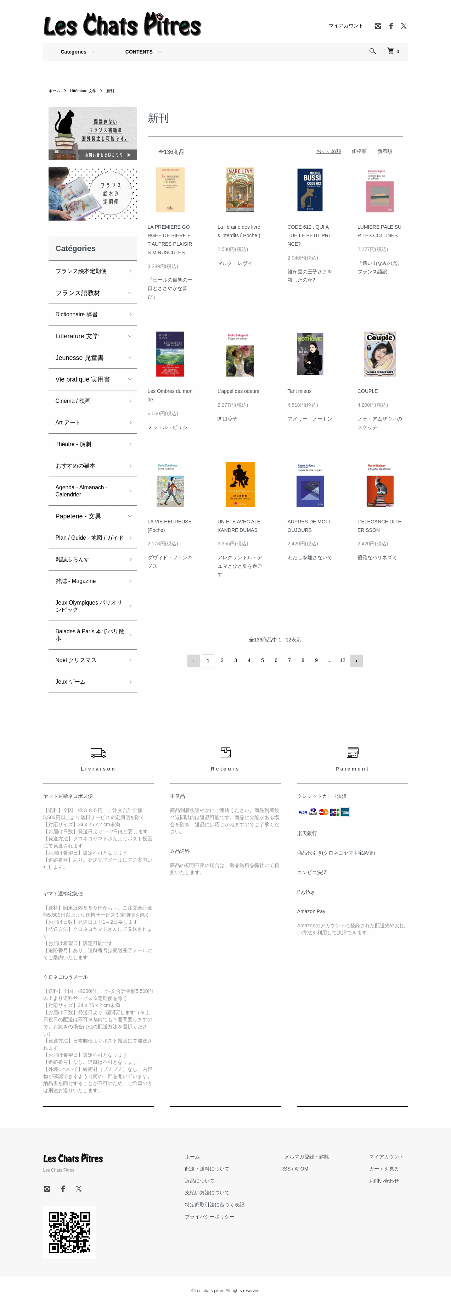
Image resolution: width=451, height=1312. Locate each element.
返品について (220, 1188)
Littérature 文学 (85, 90)
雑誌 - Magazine (79, 588)
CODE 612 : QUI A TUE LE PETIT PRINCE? (309, 235)
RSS (302, 1176)
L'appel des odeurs (238, 391)
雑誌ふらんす (75, 566)
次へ (355, 660)
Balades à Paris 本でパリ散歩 (88, 642)
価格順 (359, 151)
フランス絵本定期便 (84, 271)
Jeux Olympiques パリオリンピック (87, 613)
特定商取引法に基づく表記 (235, 1211)
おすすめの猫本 (78, 465)
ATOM (318, 1176)
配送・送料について (227, 1176)
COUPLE (367, 391)
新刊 (114, 90)
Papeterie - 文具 (78, 516)
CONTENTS (139, 52)
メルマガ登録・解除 (319, 1164)
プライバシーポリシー (230, 1224)
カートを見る (388, 1176)
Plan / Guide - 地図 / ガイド (88, 541)
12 (342, 660)
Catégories (73, 52)
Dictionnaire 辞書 (80, 314)
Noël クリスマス (79, 667)
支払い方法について (227, 1199)
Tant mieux (300, 391)
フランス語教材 (78, 292)
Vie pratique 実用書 (83, 379)
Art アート (70, 422)
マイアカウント (346, 25)
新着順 (384, 151)
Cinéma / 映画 (76, 401)
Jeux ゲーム (73, 689)
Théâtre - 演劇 (76, 444)
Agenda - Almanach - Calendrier (85, 491)
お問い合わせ (388, 1188)
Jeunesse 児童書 (80, 357)
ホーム (55, 90)
